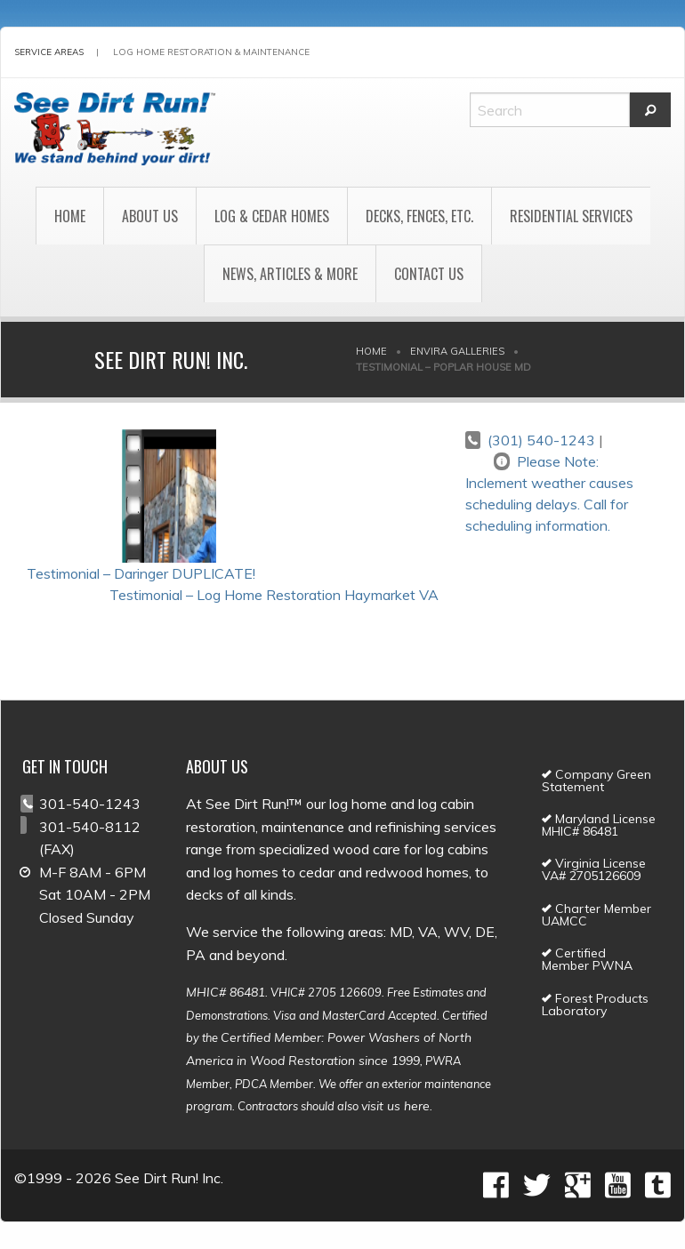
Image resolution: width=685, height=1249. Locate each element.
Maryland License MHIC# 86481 (599, 825)
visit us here (395, 1106)
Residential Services (571, 216)
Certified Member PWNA (587, 959)
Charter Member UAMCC (596, 915)
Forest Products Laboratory (595, 1004)
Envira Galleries (457, 351)
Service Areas (49, 52)
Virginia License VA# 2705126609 (594, 869)
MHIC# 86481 (225, 992)
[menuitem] (69, 215)
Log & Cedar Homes (271, 216)
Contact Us (428, 273)
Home (69, 216)
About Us (150, 216)
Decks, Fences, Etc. (419, 216)
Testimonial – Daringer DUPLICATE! (141, 573)
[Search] (550, 109)
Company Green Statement (596, 780)
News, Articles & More (290, 273)
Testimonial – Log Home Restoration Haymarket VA (274, 595)
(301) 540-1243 (541, 440)
